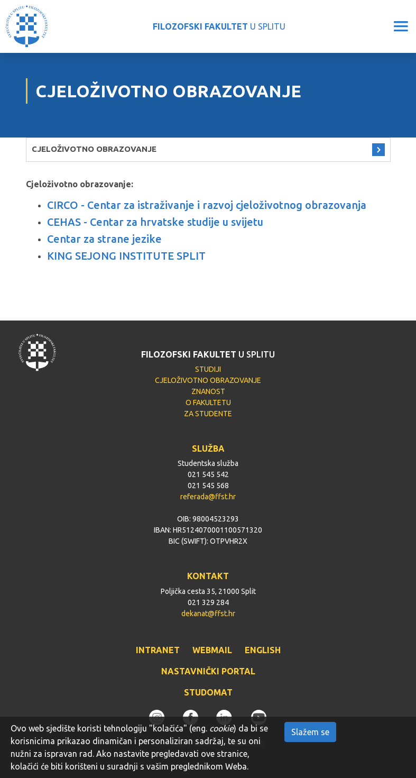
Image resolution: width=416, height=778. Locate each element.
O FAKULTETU (208, 402)
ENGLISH (263, 650)
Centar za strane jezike (104, 239)
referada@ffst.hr (208, 496)
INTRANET (158, 650)
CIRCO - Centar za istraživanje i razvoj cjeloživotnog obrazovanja (206, 205)
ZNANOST (208, 391)
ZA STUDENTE (208, 413)
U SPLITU (219, 26)
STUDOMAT (208, 692)
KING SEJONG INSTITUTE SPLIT (126, 256)
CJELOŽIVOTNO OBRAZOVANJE (94, 148)
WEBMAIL (212, 650)
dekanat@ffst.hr (208, 613)
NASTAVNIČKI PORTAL (208, 671)
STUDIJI (208, 369)
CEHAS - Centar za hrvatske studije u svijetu (155, 222)
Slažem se (310, 732)
